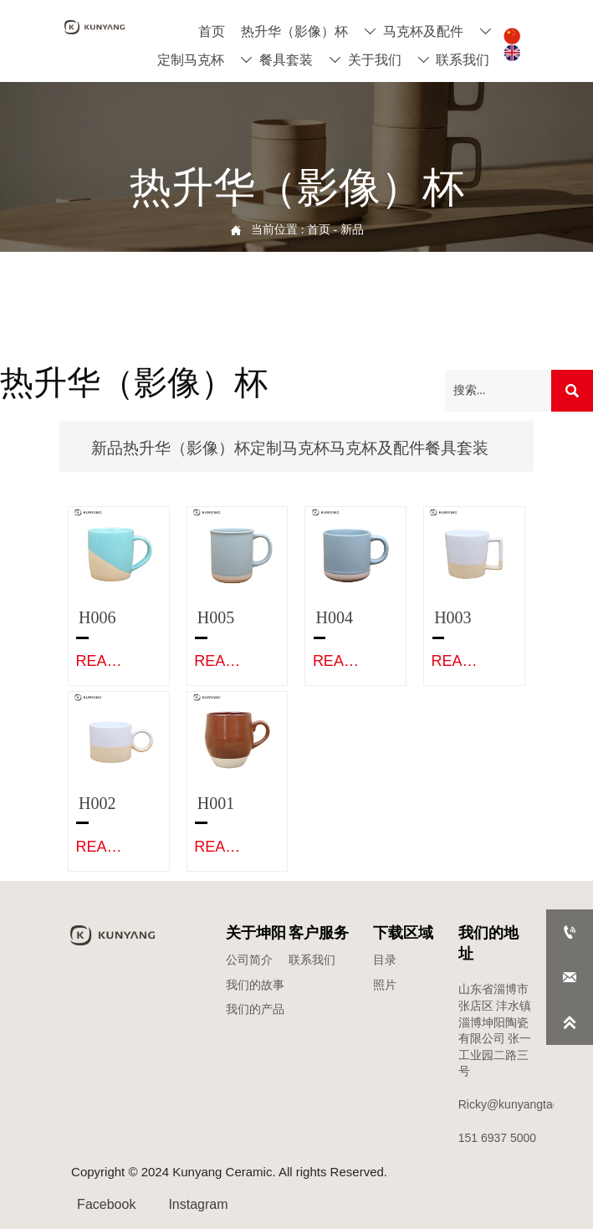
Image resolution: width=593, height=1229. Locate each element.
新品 (352, 229)
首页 (318, 229)
